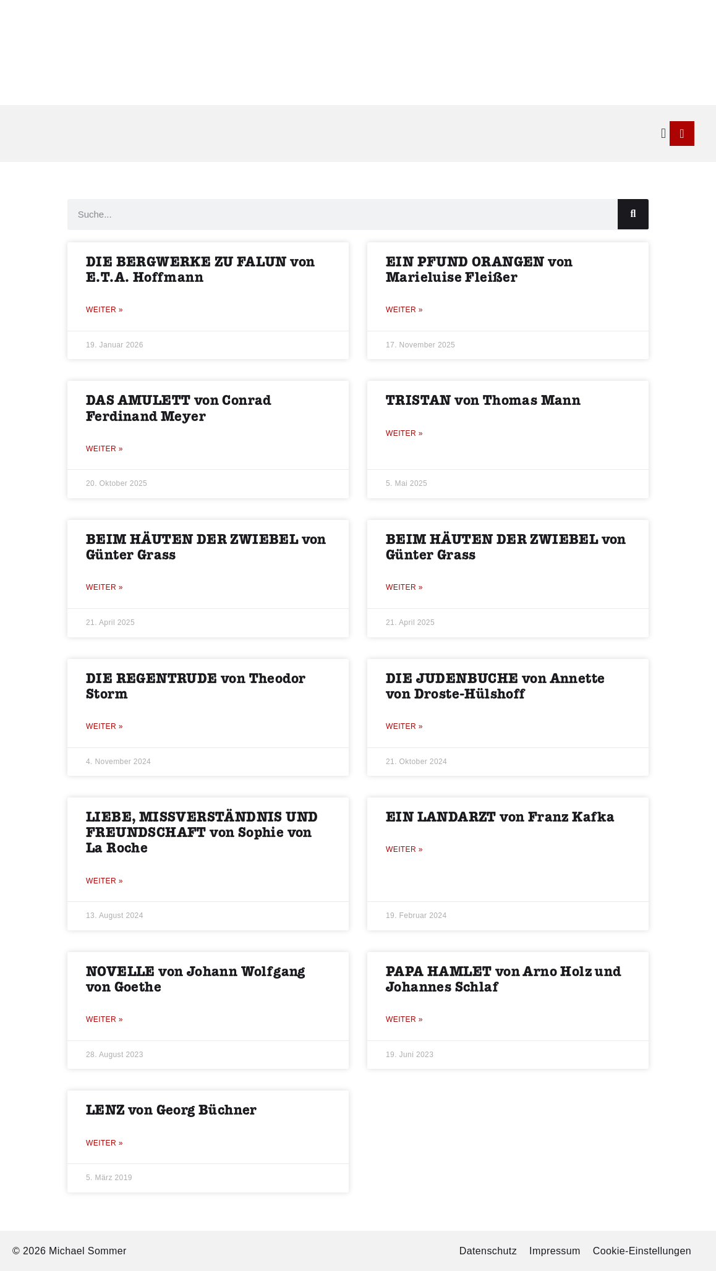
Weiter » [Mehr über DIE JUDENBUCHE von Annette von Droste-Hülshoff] (404, 726)
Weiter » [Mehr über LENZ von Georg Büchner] (104, 1143)
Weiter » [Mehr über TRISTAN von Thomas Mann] (404, 433)
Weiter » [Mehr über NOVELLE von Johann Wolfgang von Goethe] (104, 1019)
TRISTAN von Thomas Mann (483, 400)
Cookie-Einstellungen (642, 1251)
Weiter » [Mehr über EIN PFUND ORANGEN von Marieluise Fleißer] (404, 309)
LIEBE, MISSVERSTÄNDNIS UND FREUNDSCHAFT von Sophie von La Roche (202, 833)
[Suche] (633, 214)
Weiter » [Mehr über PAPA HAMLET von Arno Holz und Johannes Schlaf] (404, 1019)
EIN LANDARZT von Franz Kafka (500, 817)
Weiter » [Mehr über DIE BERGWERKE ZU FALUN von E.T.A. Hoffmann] (104, 309)
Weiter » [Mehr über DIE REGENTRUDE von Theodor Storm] (104, 726)
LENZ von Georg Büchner (171, 1110)
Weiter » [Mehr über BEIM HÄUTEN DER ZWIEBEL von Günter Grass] (104, 587)
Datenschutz (488, 1251)
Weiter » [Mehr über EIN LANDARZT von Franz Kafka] (404, 849)
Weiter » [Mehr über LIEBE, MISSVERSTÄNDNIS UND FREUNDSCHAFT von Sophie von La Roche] (104, 881)
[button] (664, 133)
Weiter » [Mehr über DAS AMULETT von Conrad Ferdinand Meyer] (104, 448)
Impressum (555, 1251)
